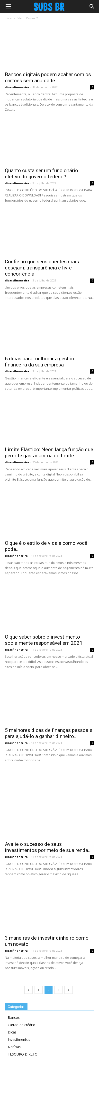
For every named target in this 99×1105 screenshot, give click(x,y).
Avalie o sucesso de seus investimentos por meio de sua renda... (48, 847)
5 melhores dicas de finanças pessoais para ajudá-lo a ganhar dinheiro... (48, 733)
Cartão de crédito (21, 1024)
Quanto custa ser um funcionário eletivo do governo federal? (41, 174)
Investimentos (19, 1039)
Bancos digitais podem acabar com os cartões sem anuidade (48, 78)
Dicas (12, 1032)
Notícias (14, 1046)
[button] (92, 6)
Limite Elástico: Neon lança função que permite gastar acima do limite (49, 453)
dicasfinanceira (16, 556)
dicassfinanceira (17, 87)
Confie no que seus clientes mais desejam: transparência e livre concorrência (42, 268)
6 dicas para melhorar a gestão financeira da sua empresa (39, 362)
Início (8, 18)
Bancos (14, 1017)
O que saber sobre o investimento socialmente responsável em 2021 (43, 640)
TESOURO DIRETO (22, 1054)
